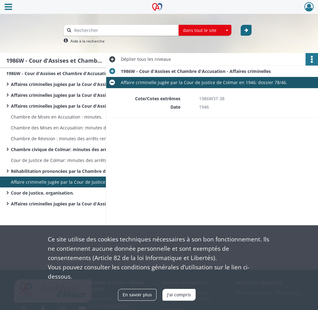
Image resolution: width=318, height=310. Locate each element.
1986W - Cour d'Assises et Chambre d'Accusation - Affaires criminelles (68, 73)
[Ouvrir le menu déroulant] (8, 7)
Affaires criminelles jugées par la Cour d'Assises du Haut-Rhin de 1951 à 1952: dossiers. (73, 204)
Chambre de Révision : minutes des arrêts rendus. (63, 139)
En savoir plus (137, 295)
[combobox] (205, 30)
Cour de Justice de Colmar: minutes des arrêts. (59, 160)
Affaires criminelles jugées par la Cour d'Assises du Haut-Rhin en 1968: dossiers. (73, 106)
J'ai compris (179, 295)
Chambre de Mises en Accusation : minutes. (56, 117)
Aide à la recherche (87, 41)
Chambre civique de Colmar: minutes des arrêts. (62, 149)
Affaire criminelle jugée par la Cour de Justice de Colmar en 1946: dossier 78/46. (73, 182)
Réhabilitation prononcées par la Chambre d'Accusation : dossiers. (73, 171)
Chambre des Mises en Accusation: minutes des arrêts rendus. (73, 128)
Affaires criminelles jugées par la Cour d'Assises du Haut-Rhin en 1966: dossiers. (73, 84)
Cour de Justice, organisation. (42, 193)
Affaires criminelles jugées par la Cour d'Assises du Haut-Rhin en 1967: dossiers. (73, 95)
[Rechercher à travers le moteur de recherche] (124, 30)
